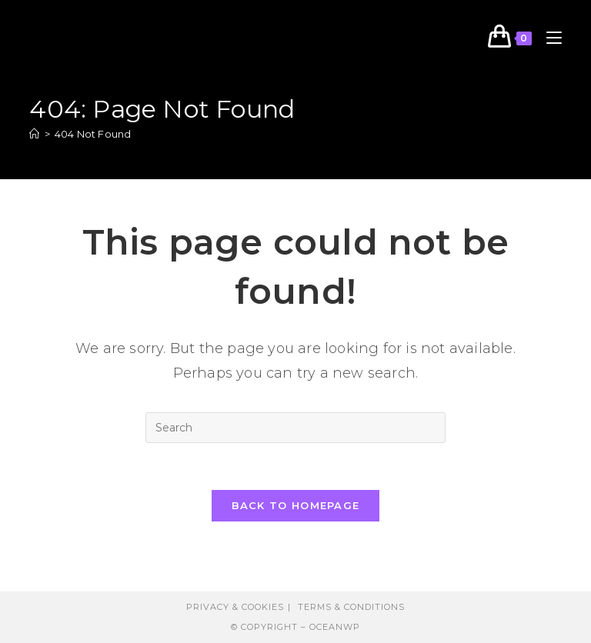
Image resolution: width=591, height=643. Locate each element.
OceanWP (334, 626)
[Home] (34, 134)
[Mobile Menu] (548, 38)
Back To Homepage (296, 505)
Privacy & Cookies (235, 606)
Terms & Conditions (351, 606)
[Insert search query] (295, 427)
